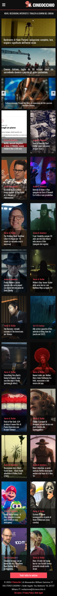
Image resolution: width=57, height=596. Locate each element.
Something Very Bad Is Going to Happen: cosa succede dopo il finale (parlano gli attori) (12, 379)
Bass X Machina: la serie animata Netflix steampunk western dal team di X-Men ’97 (43, 472)
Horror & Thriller (10, 233)
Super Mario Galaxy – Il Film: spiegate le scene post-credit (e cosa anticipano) (12, 518)
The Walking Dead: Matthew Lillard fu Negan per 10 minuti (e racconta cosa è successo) (14, 240)
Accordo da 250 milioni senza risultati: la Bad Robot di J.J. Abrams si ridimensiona (14, 193)
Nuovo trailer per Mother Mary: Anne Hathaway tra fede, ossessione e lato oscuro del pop (42, 379)
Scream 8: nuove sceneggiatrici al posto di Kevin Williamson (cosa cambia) (42, 518)
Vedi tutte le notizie (28, 575)
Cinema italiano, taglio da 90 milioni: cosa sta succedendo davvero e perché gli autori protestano (28, 71)
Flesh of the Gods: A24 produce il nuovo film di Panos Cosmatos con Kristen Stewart (12, 425)
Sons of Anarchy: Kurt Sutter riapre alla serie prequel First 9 (41, 146)
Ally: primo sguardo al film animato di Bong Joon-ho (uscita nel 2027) (42, 331)
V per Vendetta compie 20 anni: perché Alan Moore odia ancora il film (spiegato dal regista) (42, 240)
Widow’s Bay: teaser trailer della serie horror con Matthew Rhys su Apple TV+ (43, 285)
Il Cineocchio (16, 582)
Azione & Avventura (11, 140)
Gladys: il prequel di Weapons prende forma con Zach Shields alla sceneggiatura (43, 425)
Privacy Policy (28, 592)
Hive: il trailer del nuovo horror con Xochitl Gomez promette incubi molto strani (42, 564)
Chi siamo (18, 592)
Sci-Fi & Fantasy (38, 325)
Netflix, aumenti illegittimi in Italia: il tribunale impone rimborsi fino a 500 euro (14, 146)
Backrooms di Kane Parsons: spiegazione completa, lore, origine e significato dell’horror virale (28, 41)
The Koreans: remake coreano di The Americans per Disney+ (13, 331)
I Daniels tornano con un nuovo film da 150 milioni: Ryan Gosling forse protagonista (13, 564)
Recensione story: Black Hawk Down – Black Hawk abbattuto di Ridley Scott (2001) (13, 472)
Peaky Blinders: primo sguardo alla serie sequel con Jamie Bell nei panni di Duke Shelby (13, 286)
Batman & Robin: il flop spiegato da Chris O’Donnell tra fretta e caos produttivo (43, 192)
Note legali (39, 592)
